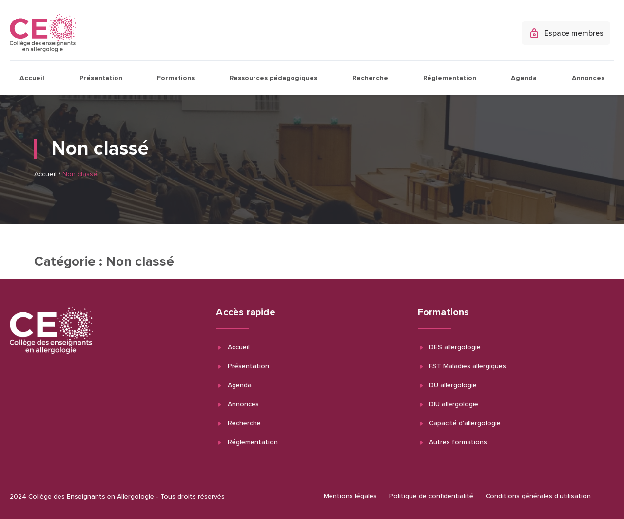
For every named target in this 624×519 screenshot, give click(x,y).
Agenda (524, 78)
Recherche (370, 78)
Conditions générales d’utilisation (538, 496)
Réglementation (449, 78)
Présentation (100, 78)
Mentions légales (350, 496)
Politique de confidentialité (431, 496)
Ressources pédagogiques (273, 78)
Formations (176, 78)
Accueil (32, 78)
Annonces (588, 78)
